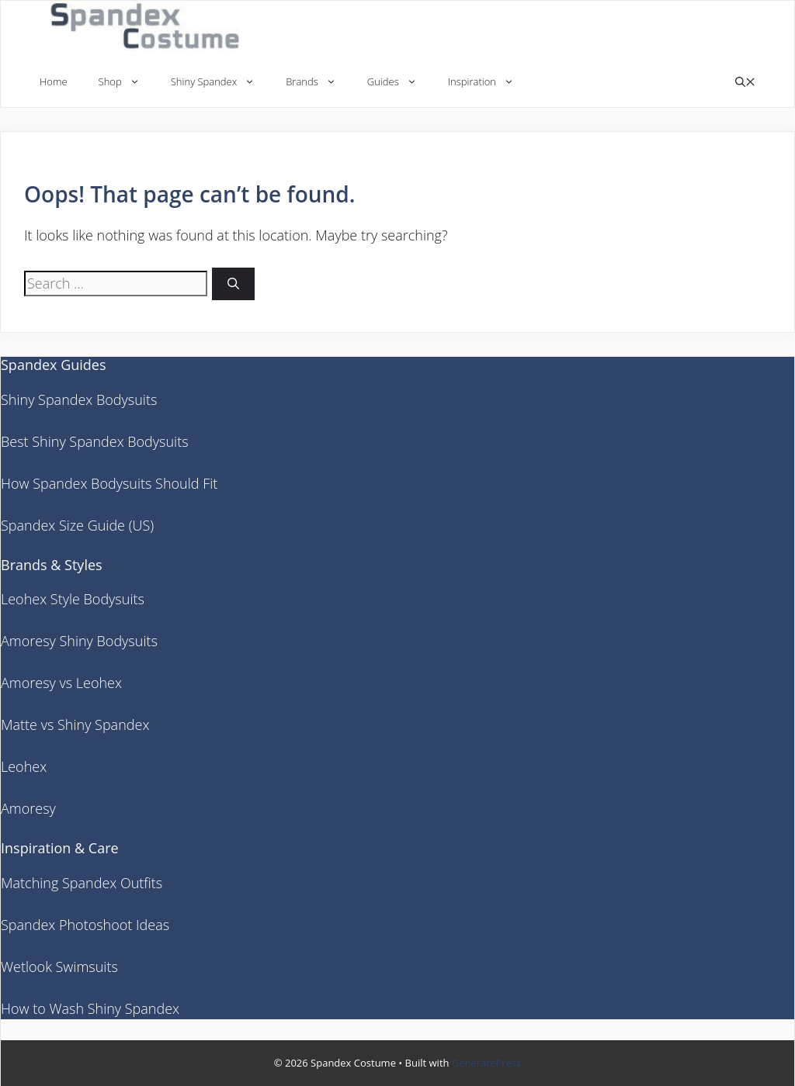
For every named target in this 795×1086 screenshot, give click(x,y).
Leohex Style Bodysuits (72, 599)
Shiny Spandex (220, 82)
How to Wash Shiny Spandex (90, 1008)
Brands (319, 82)
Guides (399, 82)
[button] (745, 82)
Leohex (24, 766)
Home (54, 81)
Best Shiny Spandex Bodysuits (95, 441)
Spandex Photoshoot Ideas (85, 924)
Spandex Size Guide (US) (77, 525)
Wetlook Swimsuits (59, 966)
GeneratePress (486, 1063)
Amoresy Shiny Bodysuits (79, 640)
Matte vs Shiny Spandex (75, 724)
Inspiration (488, 82)
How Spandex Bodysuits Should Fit (109, 483)
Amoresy (28, 808)
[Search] (233, 284)
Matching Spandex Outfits (81, 882)
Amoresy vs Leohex (61, 682)
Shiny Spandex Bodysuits (79, 399)
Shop (127, 82)
